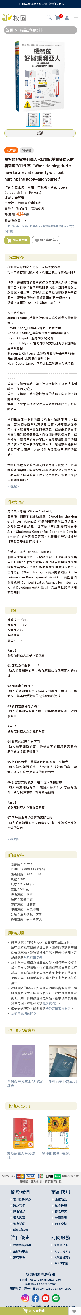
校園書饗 (61, 1217)
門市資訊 (19, 1211)
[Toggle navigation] (76, 17)
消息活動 (19, 1223)
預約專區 (19, 1257)
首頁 (9, 30)
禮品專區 (61, 1211)
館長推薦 (61, 1205)
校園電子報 (61, 1245)
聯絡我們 (19, 1205)
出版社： (10, 202)
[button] (49, 18)
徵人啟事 (19, 1217)
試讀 (40, 133)
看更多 (13, 486)
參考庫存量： (14, 220)
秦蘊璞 (19, 197)
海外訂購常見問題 (58, 1008)
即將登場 (61, 1223)
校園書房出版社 (29, 202)
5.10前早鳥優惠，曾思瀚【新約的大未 (40, 4)
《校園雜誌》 (63, 1257)
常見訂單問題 (33, 957)
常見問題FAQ (22, 1199)
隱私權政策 (20, 1230)
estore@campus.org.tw (46, 1279)
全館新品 (61, 1199)
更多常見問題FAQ (23, 1013)
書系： (9, 208)
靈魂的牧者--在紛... (56, 1153)
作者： (9, 187)
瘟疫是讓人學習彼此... (21, 1155)
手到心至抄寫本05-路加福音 (25, 1083)
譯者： (9, 197)
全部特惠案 (20, 1251)
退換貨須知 (50, 1003)
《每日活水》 (63, 1251)
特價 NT (10, 214)
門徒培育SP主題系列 (29, 208)
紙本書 (11, 150)
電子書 (26, 150)
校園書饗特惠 (22, 1245)
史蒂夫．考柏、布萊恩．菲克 (36, 187)
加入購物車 (17, 240)
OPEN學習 (61, 1263)
